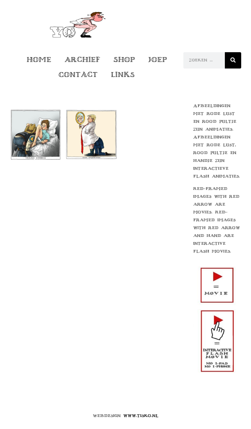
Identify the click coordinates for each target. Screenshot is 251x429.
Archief (82, 59)
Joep (157, 59)
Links (123, 74)
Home (38, 59)
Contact (78, 74)
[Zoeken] (233, 60)
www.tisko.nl (141, 415)
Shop (124, 59)
